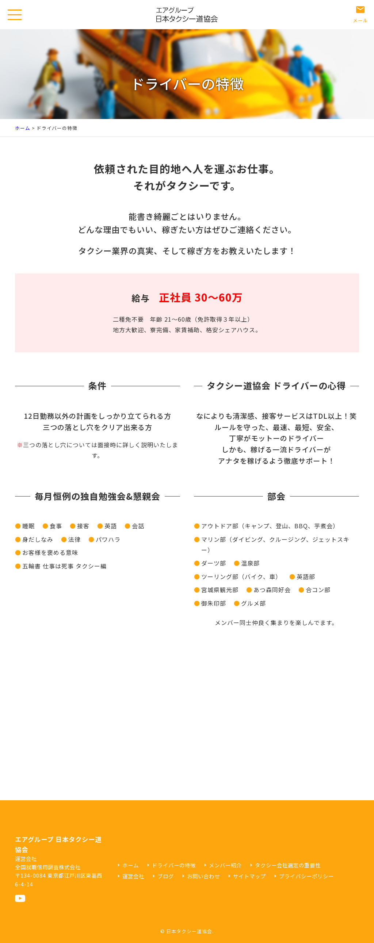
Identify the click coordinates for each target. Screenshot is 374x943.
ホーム (22, 127)
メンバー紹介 (225, 865)
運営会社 (133, 876)
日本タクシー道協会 (189, 931)
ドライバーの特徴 (174, 865)
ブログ (165, 876)
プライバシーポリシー (306, 876)
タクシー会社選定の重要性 (288, 865)
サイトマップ (249, 876)
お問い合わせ (203, 876)
